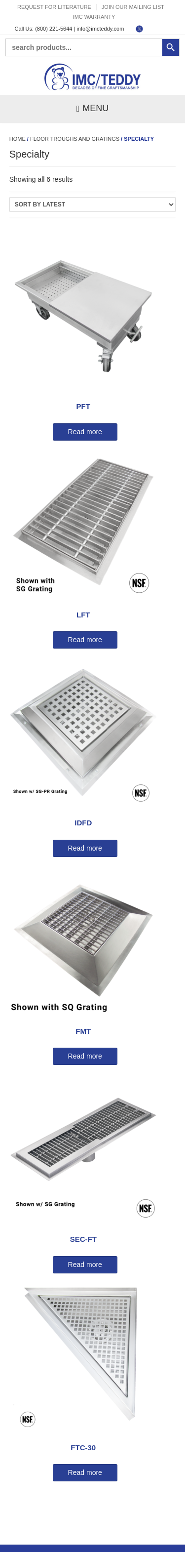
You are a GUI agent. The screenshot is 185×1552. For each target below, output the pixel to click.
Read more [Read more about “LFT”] (85, 640)
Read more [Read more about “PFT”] (85, 432)
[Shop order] (92, 204)
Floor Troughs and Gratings (74, 139)
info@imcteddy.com (100, 29)
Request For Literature (54, 7)
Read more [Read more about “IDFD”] (85, 848)
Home (17, 139)
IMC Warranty (94, 17)
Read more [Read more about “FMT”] (85, 1056)
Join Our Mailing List (133, 7)
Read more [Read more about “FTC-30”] (85, 1472)
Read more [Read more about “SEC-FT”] (85, 1264)
